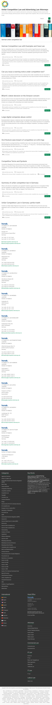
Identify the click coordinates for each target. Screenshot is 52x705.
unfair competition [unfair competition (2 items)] (42, 490)
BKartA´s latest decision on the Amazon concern (20, 96)
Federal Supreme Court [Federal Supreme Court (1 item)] (31, 484)
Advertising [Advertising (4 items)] (40, 476)
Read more (47, 65)
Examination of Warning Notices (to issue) (11, 695)
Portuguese (5, 610)
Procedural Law (11, 692)
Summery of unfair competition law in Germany (20, 183)
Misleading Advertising (44, 60)
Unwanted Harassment (28, 61)
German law (44, 59)
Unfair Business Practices (7, 61)
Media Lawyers (31, 636)
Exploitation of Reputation (35, 59)
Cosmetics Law (36, 83)
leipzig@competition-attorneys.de (10, 400)
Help (30, 699)
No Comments (7, 65)
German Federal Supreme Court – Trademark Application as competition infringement (33, 701)
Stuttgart (48, 702)
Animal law (30, 626)
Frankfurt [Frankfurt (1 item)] (36, 484)
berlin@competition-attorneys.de (10, 265)
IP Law (29, 657)
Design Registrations (22, 693)
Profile (12, 699)
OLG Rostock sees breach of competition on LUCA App (23, 140)
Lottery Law (26, 692)
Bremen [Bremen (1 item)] (38, 478)
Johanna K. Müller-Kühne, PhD (19, 698)
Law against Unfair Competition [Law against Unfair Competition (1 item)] (36, 487)
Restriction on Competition (40, 85)
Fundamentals (15, 690)
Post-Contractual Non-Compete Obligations (11, 553)
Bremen (19, 702)
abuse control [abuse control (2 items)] (31, 476)
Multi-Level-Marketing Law (34, 692)
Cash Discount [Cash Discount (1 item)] (47, 478)
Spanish (5, 605)
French (4, 602)
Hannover (36, 702)
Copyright (31, 83)
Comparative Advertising (16, 59)
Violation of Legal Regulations (42, 61)
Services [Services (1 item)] (48, 488)
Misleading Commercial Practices (9, 542)
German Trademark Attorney (33, 630)
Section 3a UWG (5, 560)
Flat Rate (33, 695)
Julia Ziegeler (22, 697)
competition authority (16, 83)
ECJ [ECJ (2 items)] (41, 483)
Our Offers (47, 693)
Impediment (4, 85)
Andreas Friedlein (29, 698)
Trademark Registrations (7, 693)
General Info (11, 84)
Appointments (26, 703)
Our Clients (26, 699)
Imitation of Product (34, 60)
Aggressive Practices (6, 476)
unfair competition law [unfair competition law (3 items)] (34, 491)
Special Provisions (6, 87)
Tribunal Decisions (13, 701)
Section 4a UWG (5, 562)
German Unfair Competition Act (9, 60)
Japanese (5, 615)
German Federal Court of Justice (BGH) (10, 521)
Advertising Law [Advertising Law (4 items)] (33, 477)
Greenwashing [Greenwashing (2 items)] (31, 486)
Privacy (19, 699)
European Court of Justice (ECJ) (8, 508)
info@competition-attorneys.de (10, 241)
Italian (4, 607)
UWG (35, 61)
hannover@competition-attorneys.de (11, 243)
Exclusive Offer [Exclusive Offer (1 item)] (48, 483)
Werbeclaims (4, 588)
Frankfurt (28, 702)
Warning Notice (5, 63)
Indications (46, 695)
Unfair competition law (18, 61)
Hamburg (32, 702)
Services (35, 693)
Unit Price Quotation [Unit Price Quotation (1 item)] (44, 491)
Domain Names (30, 693)
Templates (41, 699)
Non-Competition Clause (19, 692)
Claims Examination (15, 694)
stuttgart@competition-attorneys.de (11, 444)
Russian (4, 625)
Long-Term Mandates (39, 695)
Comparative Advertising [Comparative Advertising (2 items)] (34, 480)
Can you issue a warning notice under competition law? (23, 72)
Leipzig (40, 702)
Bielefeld (15, 702)
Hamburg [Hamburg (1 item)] (36, 486)
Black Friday (4, 484)
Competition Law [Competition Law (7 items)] (35, 482)
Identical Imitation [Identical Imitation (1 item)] (44, 486)
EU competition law (44, 83)
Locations (8, 702)
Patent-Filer (30, 664)
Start (4, 690)
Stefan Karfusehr (36, 698)
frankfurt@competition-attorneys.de (11, 355)
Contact (3, 702)
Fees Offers (22, 695)
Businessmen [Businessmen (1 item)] (42, 478)
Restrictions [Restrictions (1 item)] (45, 488)
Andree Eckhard (38, 697)
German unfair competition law (22, 60)
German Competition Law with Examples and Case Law (23, 46)
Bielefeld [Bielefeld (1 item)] (35, 478)
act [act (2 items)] (35, 476)
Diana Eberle (42, 698)
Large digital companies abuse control (16, 117)
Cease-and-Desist (7, 59)
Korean (4, 620)
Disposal (5, 701)
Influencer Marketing (6, 536)
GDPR (3, 514)
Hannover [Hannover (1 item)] (39, 486)
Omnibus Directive (5, 551)
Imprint (16, 699)
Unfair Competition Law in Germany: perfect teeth (21, 203)
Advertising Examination (6, 694)
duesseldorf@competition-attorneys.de (12, 333)
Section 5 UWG (5, 564)
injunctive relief (11, 85)
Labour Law (30, 681)
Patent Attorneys (31, 639)
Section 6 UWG (5, 568)
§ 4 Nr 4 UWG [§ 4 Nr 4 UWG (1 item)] (33, 493)
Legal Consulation (40, 693)
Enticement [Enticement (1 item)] (43, 483)
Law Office (8, 699)
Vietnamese (5, 617)
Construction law (31, 646)
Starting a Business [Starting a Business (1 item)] (35, 490)
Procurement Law (31, 85)
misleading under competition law (9, 547)
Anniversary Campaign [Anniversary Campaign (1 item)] (42, 477)
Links (9, 701)
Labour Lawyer (31, 634)
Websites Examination (30, 694)
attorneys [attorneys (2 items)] (30, 478)
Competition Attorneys (7, 697)
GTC (22, 699)
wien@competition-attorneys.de (10, 464)
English (4, 599)
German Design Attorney (33, 628)
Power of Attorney (35, 699)
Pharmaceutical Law (27, 690)
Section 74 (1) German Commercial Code (10, 571)
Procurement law (31, 648)
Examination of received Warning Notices (42, 694)
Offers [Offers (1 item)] (45, 487)
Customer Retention (12, 151)
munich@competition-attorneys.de (11, 422)
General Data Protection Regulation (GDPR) (11, 516)
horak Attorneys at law (8, 57)
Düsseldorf (23, 702)
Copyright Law (15, 693)
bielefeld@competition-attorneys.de (11, 288)
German (4, 597)
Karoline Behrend (10, 698)
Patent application (31, 662)
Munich (44, 702)
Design (3, 501)
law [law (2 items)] (30, 487)
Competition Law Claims (44, 692)
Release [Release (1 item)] (33, 488)
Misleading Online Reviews (7, 545)
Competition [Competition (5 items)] (44, 480)
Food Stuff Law (5, 84)
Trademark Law (31, 666)
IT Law (29, 673)
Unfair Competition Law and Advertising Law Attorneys (25, 9)
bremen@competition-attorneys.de (11, 310)
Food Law (30, 655)
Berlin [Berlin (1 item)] (33, 478)
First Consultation (27, 695)
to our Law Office (31, 615)
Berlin (11, 702)
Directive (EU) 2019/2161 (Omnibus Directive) (11, 503)
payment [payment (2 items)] (30, 488)
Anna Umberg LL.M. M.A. (30, 697)
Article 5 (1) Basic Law (6, 478)
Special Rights (21, 690)
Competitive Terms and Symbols (14, 161)
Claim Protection (23, 694)
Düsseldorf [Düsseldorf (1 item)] (37, 483)
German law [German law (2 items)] (41, 484)
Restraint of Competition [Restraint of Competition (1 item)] (39, 488)
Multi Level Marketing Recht (21, 85)
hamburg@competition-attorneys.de (11, 377)
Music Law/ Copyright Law (33, 660)
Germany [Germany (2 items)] (46, 484)
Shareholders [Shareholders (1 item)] (30, 490)
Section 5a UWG (5, 566)
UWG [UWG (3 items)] (29, 493)
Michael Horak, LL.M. (16, 697)
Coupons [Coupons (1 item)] (44, 482)
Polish (4, 612)
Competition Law (26, 59)
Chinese (5, 623)
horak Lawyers (31, 632)
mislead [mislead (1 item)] (43, 487)
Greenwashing (5, 529)
